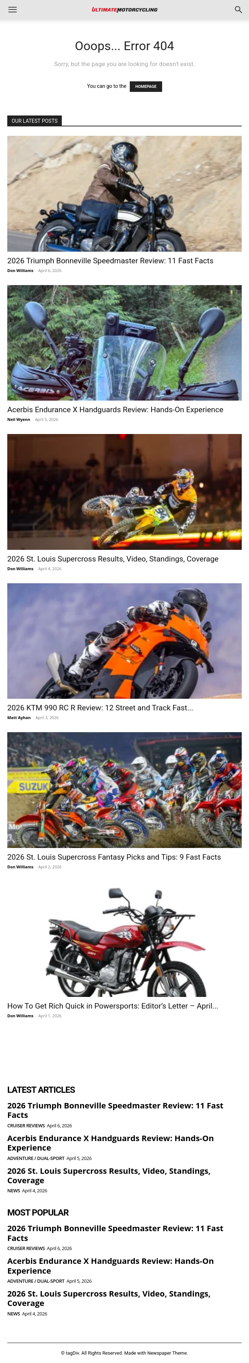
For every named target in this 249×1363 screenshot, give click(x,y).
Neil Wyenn (18, 419)
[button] (12, 10)
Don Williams (20, 270)
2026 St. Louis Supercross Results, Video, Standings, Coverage (112, 559)
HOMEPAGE (145, 86)
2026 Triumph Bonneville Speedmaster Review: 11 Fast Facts (110, 260)
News (13, 1191)
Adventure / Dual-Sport (35, 1158)
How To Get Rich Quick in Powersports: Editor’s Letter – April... (112, 1006)
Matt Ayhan (19, 717)
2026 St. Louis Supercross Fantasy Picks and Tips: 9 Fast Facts (114, 857)
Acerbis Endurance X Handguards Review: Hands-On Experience (115, 409)
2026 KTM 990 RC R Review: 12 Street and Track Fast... (100, 707)
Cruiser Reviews (26, 1126)
